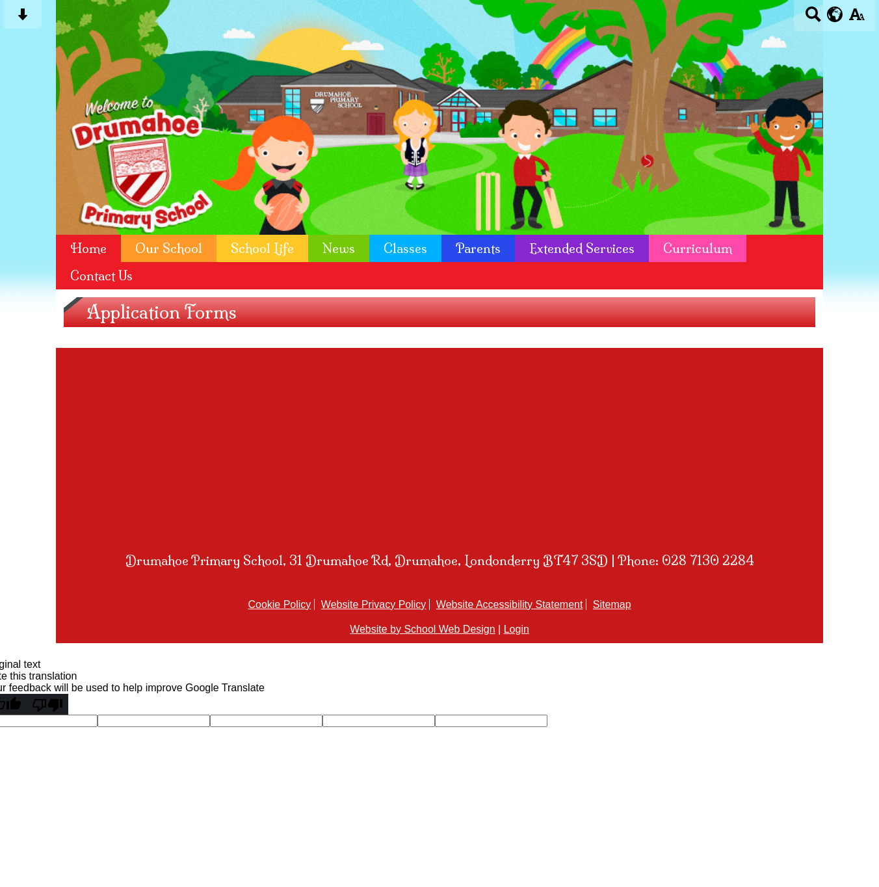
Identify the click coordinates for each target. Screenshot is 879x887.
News (338, 248)
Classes (405, 248)
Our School (168, 248)
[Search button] (813, 18)
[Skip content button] (22, 18)
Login (516, 629)
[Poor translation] (47, 704)
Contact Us (101, 276)
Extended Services (582, 248)
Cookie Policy (279, 604)
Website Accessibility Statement (509, 604)
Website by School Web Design (422, 629)
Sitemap (612, 604)
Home (88, 248)
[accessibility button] (856, 18)
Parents (478, 248)
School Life (262, 248)
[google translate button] (835, 14)
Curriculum (697, 248)
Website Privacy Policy (373, 604)
